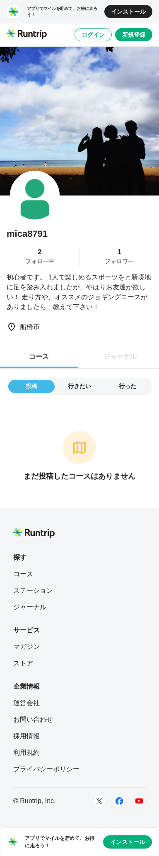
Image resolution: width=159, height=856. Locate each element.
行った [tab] (127, 386)
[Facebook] (119, 801)
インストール (128, 11)
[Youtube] (139, 801)
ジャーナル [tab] (120, 356)
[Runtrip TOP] (27, 34)
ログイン (93, 34)
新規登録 (133, 34)
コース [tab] (39, 356)
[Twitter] (99, 801)
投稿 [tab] (31, 386)
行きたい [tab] (79, 386)
